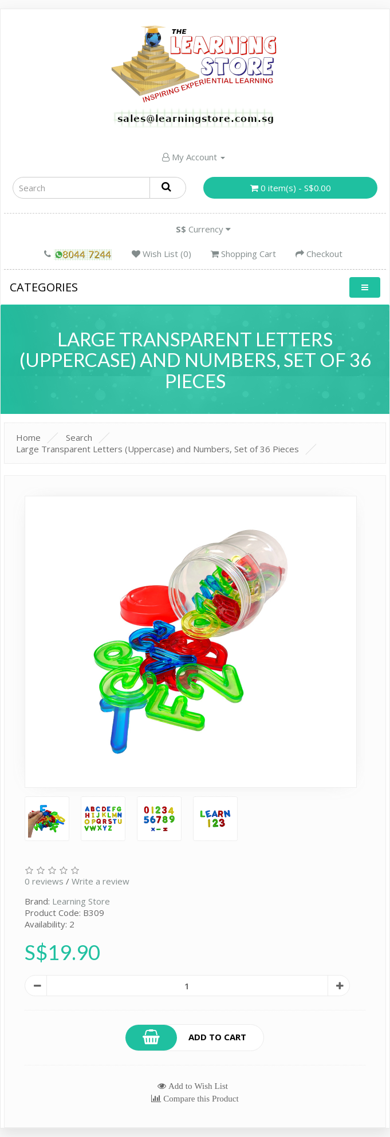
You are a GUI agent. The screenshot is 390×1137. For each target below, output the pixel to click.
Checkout (319, 253)
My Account (193, 157)
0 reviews (44, 881)
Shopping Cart (243, 253)
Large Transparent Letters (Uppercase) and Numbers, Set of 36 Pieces (157, 449)
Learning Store (81, 901)
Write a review (100, 881)
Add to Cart (186, 1038)
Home (28, 437)
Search (79, 437)
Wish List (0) (161, 253)
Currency (203, 229)
